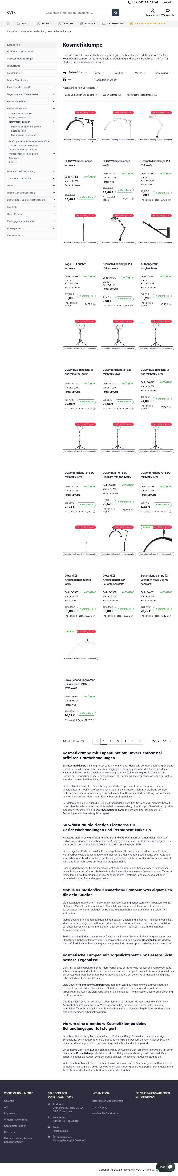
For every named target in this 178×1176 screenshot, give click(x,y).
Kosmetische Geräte (32, 31)
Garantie (9, 1100)
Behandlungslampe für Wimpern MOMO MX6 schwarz (154, 580)
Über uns (9, 1132)
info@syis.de (60, 1130)
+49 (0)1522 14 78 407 (145, 2)
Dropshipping (99, 1107)
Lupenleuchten (112, 95)
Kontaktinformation (15, 1125)
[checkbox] (65, 79)
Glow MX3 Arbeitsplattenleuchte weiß (78, 580)
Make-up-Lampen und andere (81, 95)
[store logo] (19, 13)
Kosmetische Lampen (60, 31)
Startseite (11, 31)
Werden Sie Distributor (105, 1113)
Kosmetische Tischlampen (142, 95)
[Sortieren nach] (78, 72)
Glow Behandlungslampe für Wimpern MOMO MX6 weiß (80, 684)
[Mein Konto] (152, 12)
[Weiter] (140, 741)
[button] (165, 1167)
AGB (6, 1107)
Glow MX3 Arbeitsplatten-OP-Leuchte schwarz (114, 580)
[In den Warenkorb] (86, 197)
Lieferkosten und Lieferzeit (107, 1100)
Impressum (10, 1113)
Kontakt (168, 2)
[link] (96, 741)
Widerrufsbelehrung (15, 1119)
